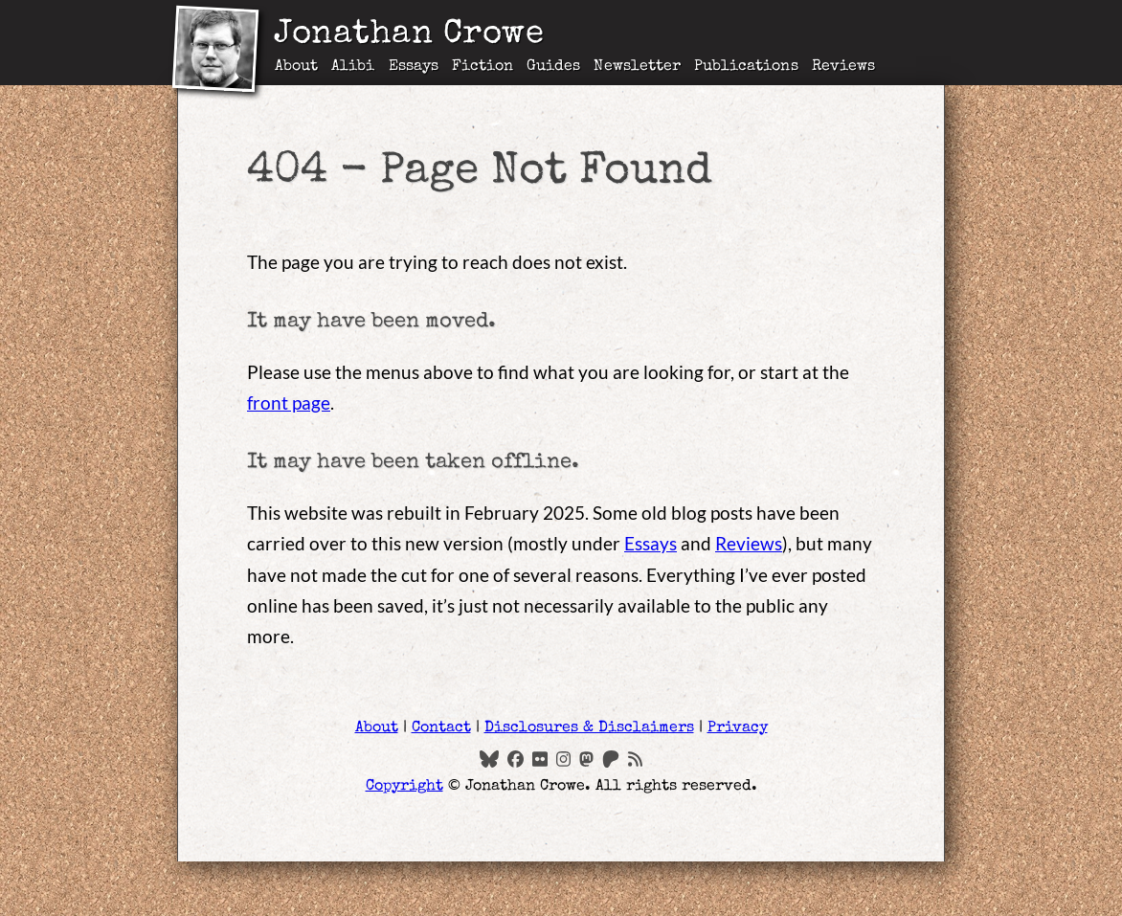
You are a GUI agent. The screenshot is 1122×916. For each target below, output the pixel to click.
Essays (413, 67)
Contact (441, 728)
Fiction (482, 67)
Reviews (843, 67)
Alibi (352, 67)
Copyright (404, 786)
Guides (553, 67)
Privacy (737, 728)
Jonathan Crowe (409, 36)
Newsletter (637, 67)
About (296, 67)
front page (288, 402)
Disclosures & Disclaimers (589, 728)
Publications (746, 67)
